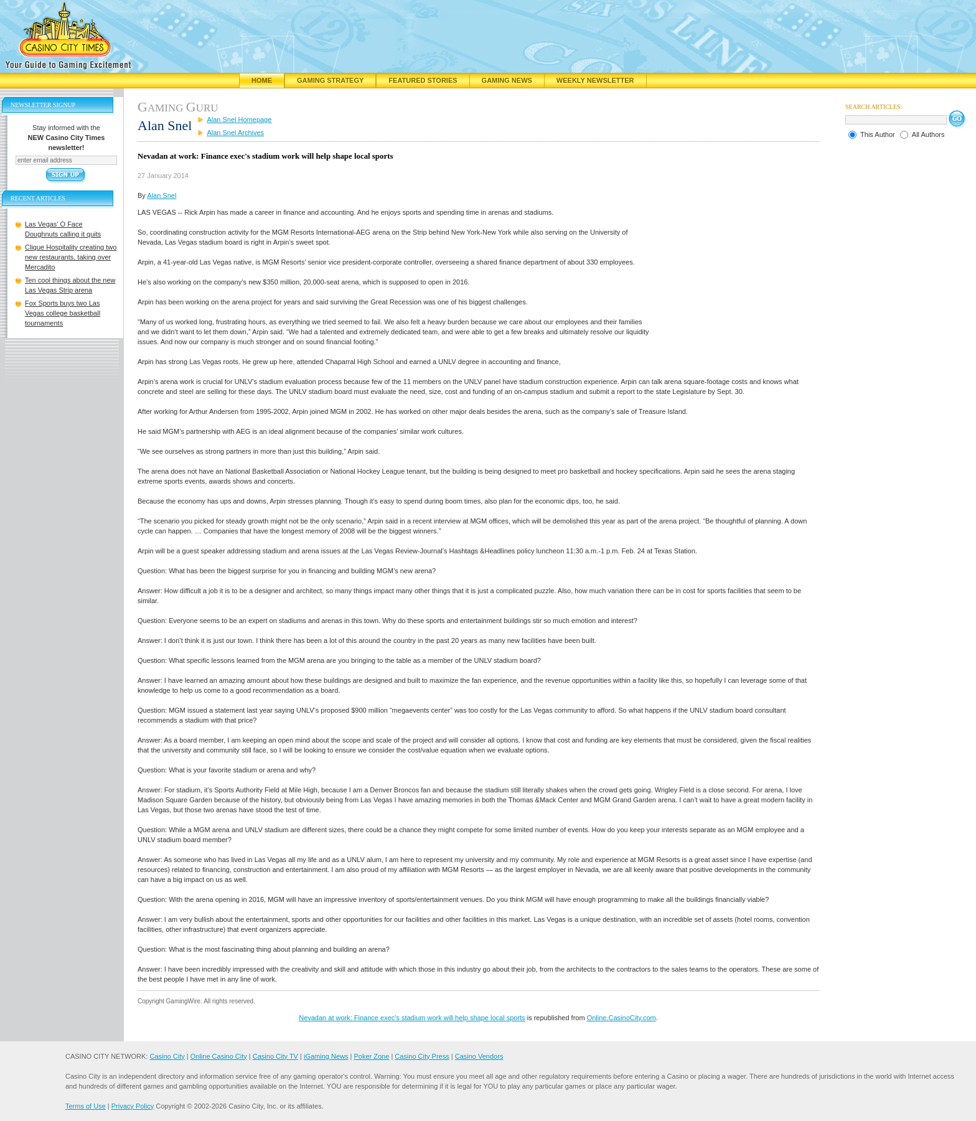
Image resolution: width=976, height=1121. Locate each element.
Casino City (166, 1056)
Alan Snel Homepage (239, 119)
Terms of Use (85, 1106)
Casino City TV (275, 1056)
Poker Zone (371, 1056)
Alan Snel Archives (235, 132)
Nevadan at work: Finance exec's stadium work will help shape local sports (412, 1017)
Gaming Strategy (330, 80)
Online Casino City (218, 1056)
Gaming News (507, 80)
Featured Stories (422, 80)
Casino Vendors (479, 1056)
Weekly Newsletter (595, 80)
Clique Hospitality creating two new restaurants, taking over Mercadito (70, 257)
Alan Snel (161, 195)
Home (261, 80)
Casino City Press (422, 1056)
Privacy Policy (132, 1106)
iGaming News (326, 1056)
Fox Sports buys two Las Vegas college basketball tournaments (62, 313)
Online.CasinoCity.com (621, 1017)
